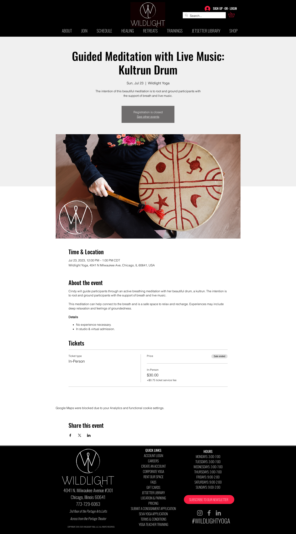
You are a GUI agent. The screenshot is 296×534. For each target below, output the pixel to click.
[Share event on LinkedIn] (89, 435)
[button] (234, 14)
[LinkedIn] (218, 513)
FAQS (153, 482)
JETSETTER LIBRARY (153, 492)
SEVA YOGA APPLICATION (153, 513)
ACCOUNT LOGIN (153, 455)
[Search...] (204, 15)
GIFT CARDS (153, 487)
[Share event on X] (79, 435)
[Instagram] (200, 513)
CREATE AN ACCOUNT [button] (153, 466)
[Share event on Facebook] (70, 435)
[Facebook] (209, 513)
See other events (148, 117)
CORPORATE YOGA (153, 471)
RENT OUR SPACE (153, 476)
